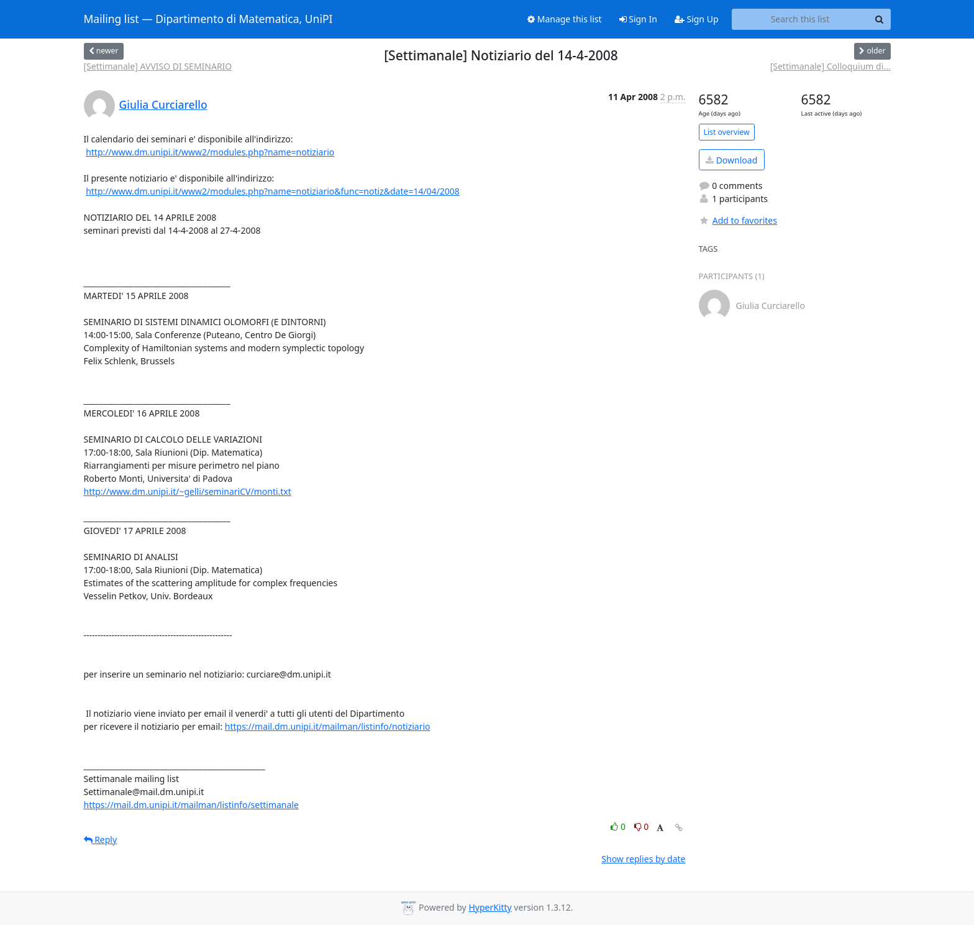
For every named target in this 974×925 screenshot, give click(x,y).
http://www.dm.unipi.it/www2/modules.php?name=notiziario (210, 152)
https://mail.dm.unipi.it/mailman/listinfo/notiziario (327, 726)
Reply (100, 839)
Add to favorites (738, 220)
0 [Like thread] (619, 826)
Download (731, 160)
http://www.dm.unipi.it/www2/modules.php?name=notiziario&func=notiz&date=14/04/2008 (273, 191)
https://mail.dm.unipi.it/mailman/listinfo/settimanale (191, 805)
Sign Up (697, 19)
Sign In (638, 19)
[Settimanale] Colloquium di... (830, 66)
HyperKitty (489, 907)
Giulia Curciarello (163, 104)
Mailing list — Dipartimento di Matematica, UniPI (208, 19)
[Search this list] (800, 19)
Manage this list (564, 19)
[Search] (879, 19)
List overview (727, 132)
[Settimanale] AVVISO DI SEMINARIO (158, 66)
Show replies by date (643, 859)
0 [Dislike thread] (641, 826)
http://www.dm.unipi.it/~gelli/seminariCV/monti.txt (187, 491)
